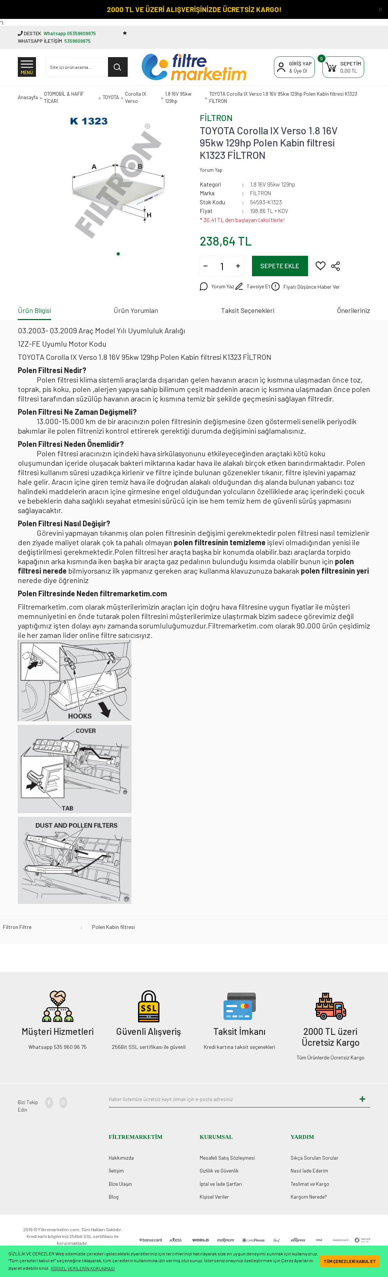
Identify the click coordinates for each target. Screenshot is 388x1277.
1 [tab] (118, 254)
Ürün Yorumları (136, 310)
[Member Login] (294, 67)
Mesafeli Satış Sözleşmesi (227, 1158)
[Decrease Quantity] (205, 266)
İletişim (116, 1171)
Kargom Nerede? (309, 1197)
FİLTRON (216, 117)
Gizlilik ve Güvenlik (219, 1171)
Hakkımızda (121, 1158)
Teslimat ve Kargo (310, 1184)
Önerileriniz (353, 310)
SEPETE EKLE (279, 265)
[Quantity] (222, 266)
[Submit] (362, 1099)
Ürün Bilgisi (34, 310)
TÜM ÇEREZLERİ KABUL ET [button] (350, 1261)
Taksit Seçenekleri (247, 310)
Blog (114, 1197)
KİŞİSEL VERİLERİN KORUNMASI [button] (83, 1268)
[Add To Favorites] (320, 265)
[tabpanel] (118, 181)
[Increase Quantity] (238, 266)
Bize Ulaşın (120, 1184)
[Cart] (343, 67)
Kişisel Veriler (214, 1197)
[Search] (87, 67)
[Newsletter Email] (232, 1099)
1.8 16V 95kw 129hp (272, 184)
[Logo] (194, 67)
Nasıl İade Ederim (309, 1171)
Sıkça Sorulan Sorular (314, 1158)
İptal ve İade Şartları (221, 1184)
